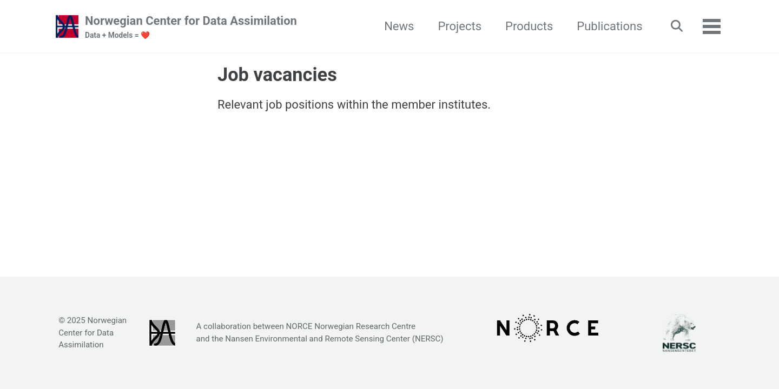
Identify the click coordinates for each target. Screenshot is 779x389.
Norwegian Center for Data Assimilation (191, 27)
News (399, 26)
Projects (459, 26)
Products (529, 26)
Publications (609, 26)
